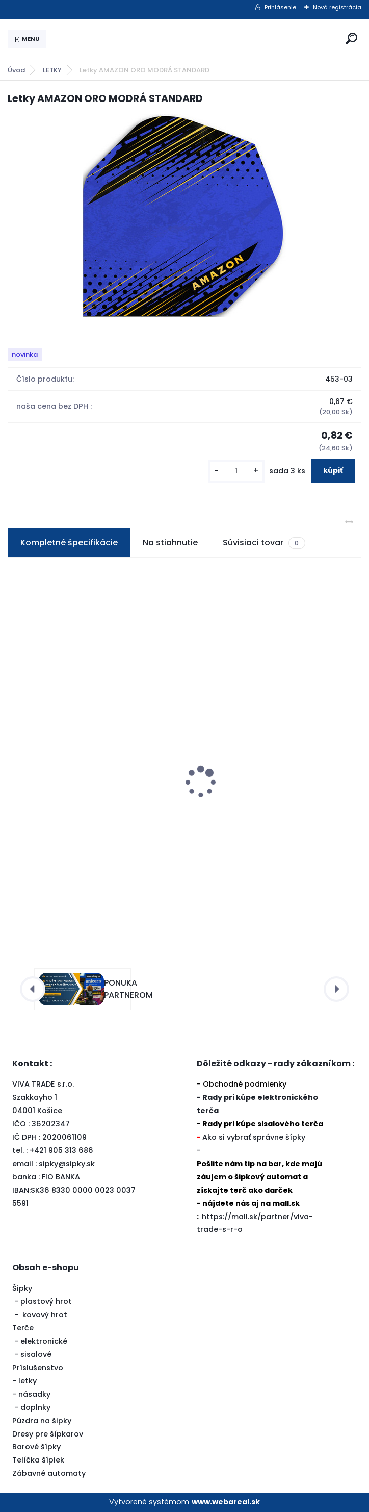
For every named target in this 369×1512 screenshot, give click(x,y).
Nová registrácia (337, 7)
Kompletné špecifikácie (69, 542)
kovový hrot (44, 1314)
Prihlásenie (280, 7)
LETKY (52, 70)
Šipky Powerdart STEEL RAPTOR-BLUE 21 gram (89, 803)
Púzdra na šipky (41, 1421)
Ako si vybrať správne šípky (253, 1137)
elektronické (43, 1341)
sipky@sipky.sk (67, 1163)
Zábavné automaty (49, 1473)
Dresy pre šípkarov (47, 1434)
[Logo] (193, 39)
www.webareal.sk (226, 1502)
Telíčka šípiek (38, 1460)
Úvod (16, 70)
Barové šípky (36, 1447)
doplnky (35, 1407)
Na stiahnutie (170, 542)
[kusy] (236, 471)
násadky (34, 1394)
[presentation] (15, 764)
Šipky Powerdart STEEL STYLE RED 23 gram (264, 803)
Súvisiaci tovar (264, 543)
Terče (23, 1328)
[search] (351, 38)
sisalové (35, 1354)
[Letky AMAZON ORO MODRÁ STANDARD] (184, 215)
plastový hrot (46, 1301)
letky (27, 1381)
